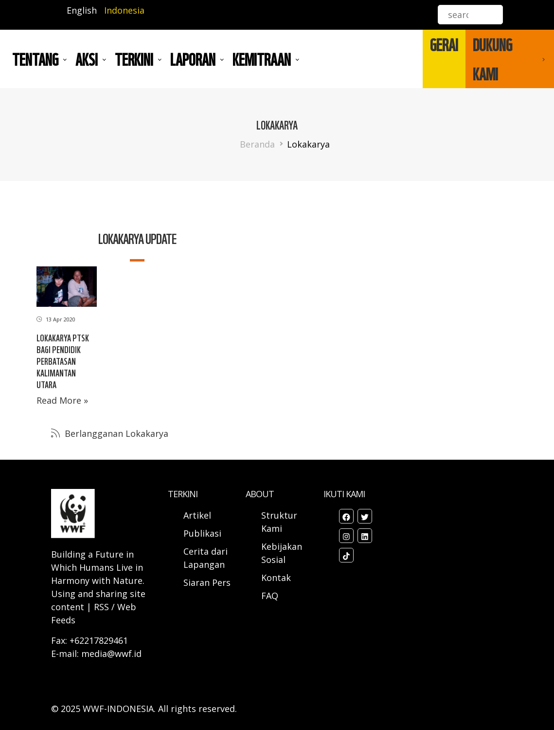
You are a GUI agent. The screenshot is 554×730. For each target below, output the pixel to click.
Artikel (198, 515)
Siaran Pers (207, 582)
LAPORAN (192, 59)
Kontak (276, 577)
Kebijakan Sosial (281, 553)
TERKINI (134, 59)
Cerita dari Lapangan (205, 557)
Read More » (62, 400)
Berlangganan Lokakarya (115, 433)
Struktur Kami (279, 521)
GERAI (444, 44)
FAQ (269, 595)
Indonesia (124, 10)
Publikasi (202, 533)
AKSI (86, 59)
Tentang (35, 59)
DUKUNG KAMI (492, 59)
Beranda (257, 144)
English (82, 10)
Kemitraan (261, 59)
